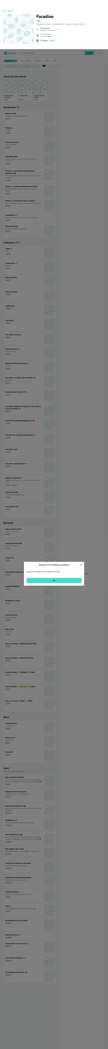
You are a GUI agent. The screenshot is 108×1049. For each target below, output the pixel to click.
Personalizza (92, 1028)
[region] (54, 1034)
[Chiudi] (81, 515)
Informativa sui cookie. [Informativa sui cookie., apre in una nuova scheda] (57, 1046)
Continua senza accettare (92, 1035)
